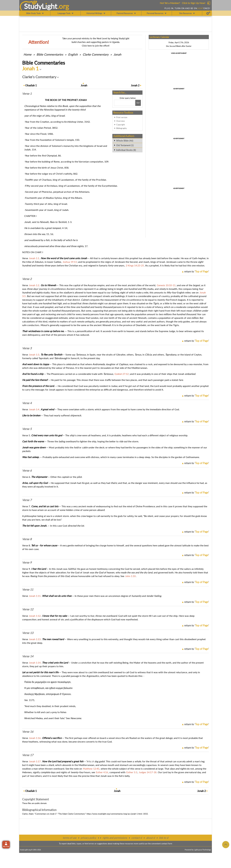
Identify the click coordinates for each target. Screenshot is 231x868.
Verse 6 (27, 470)
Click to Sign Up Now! (193, 3)
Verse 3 (27, 348)
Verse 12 (27, 609)
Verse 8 (27, 539)
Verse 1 (27, 93)
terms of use (69, 837)
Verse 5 (27, 429)
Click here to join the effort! (95, 45)
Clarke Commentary (96, 54)
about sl (150, 837)
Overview (120, 121)
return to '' (196, 271)
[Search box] (124, 103)
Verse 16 (27, 731)
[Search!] (138, 103)
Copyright (120, 124)
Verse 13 (27, 633)
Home (28, 54)
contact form (166, 843)
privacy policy (88, 837)
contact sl (136, 837)
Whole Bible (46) (124, 140)
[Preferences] (208, 13)
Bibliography (121, 128)
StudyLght (40, 6)
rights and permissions (115, 837)
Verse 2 (27, 279)
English (73, 54)
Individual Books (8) (126, 150)
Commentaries (49, 54)
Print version (121, 117)
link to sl (163, 837)
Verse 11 (27, 589)
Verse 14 (27, 656)
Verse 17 (27, 755)
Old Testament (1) (125, 145)
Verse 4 (27, 403)
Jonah (117, 54)
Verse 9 (27, 562)
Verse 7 (27, 500)
